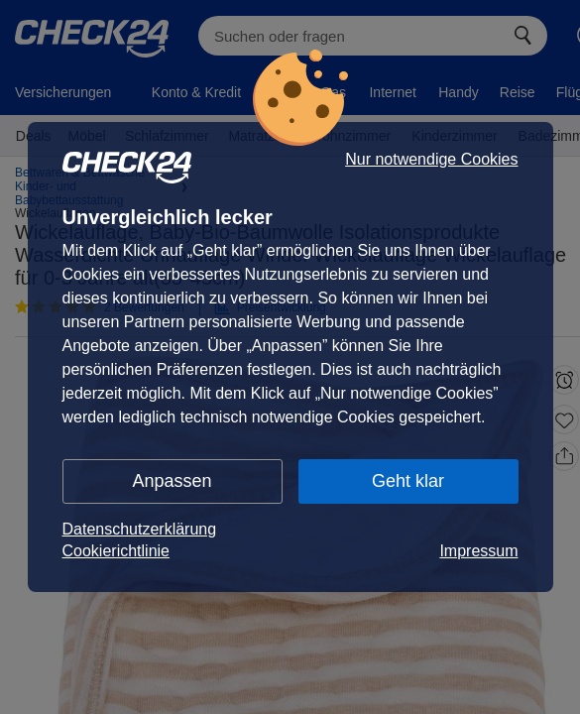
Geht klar (408, 481)
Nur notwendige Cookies (431, 160)
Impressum (478, 550)
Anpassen (171, 481)
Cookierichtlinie (116, 550)
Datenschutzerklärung (139, 529)
